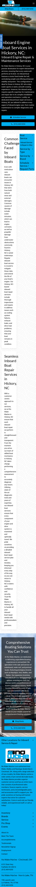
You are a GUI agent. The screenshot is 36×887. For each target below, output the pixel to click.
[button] (34, 3)
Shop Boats (9, 9)
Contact (4, 854)
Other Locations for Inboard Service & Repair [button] (15, 741)
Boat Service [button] (23, 137)
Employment (6, 850)
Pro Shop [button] (5, 823)
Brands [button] (4, 816)
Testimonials (6, 843)
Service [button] (4, 820)
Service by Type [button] (25, 150)
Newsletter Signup (8, 847)
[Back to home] (11, 3)
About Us (4, 833)
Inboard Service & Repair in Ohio (26, 143)
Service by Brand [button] (25, 157)
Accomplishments (8, 840)
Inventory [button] (5, 813)
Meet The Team (7, 836)
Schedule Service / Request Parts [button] (27, 166)
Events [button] (4, 827)
